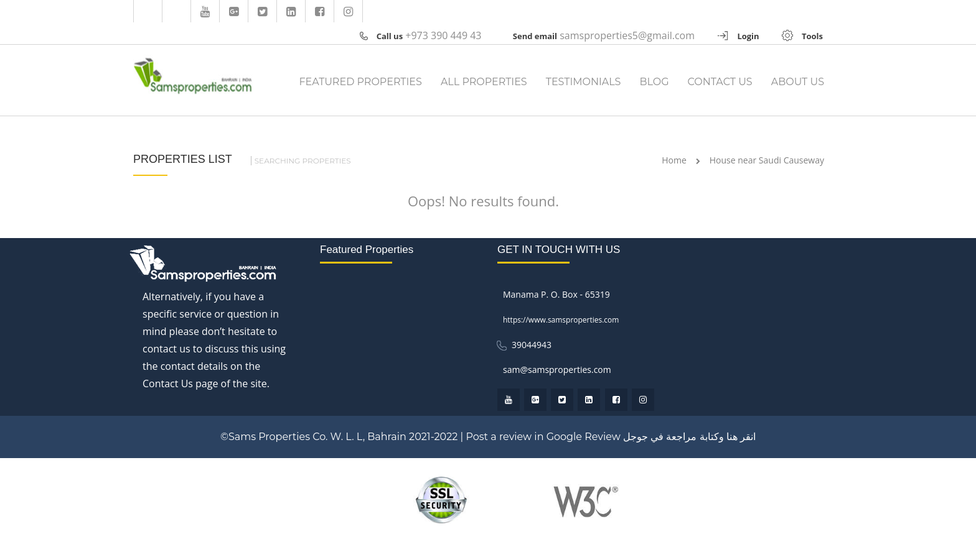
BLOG (654, 82)
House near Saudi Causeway (767, 160)
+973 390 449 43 (443, 35)
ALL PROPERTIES (484, 82)
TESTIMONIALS (583, 82)
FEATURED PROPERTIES (360, 82)
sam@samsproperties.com (557, 369)
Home (674, 160)
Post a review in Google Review (543, 437)
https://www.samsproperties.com (561, 320)
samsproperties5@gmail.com (627, 35)
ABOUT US (797, 82)
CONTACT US (720, 82)
